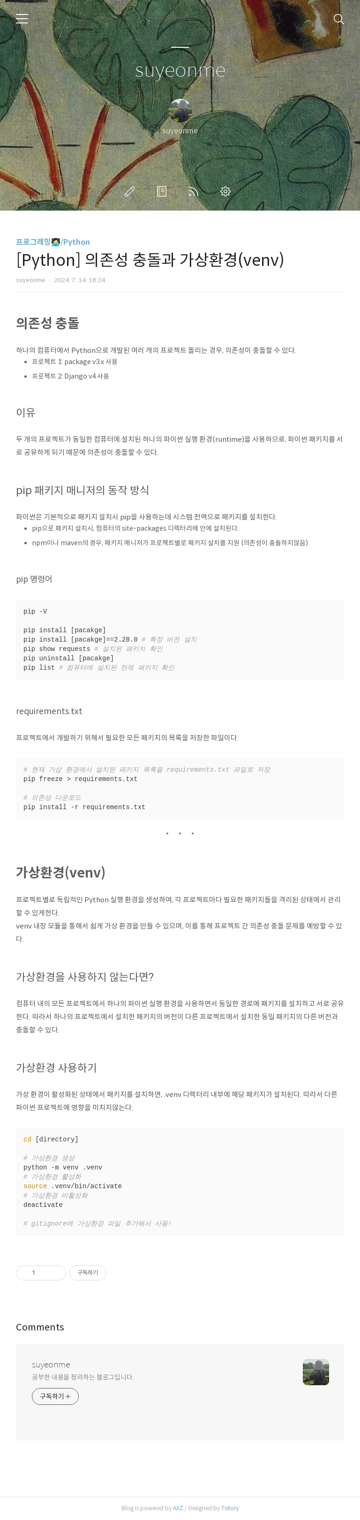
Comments (40, 1327)
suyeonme (180, 70)
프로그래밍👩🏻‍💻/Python (53, 242)
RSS (195, 191)
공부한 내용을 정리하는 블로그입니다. (83, 1377)
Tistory (230, 1508)
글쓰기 (131, 191)
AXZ (178, 1508)
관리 (227, 191)
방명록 (163, 191)
